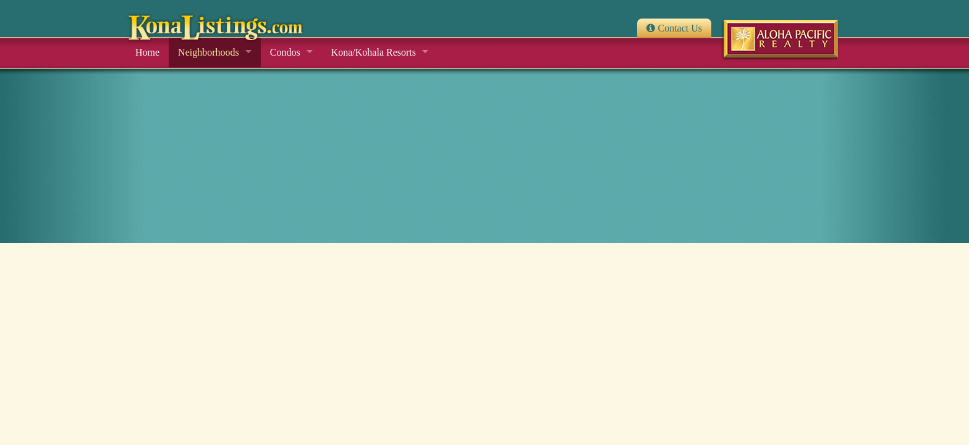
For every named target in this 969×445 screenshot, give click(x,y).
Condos (285, 52)
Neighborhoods (208, 52)
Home (147, 52)
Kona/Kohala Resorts (373, 52)
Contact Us (680, 28)
